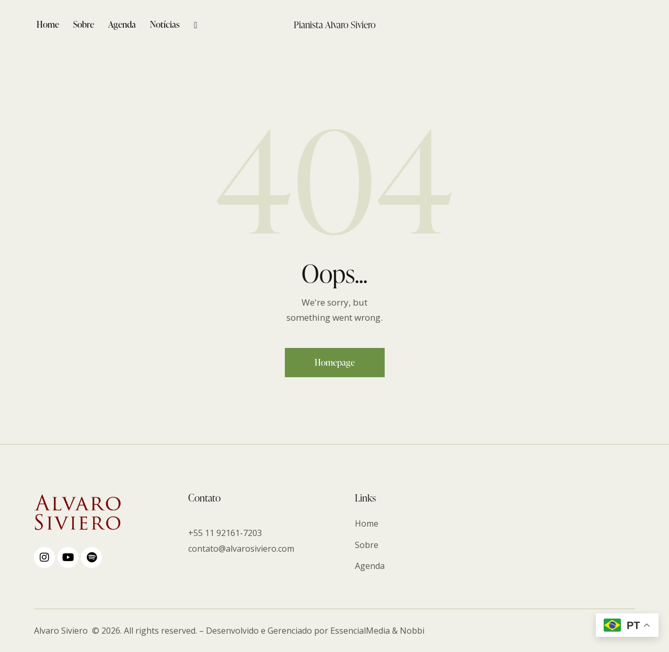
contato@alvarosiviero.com (241, 548)
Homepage (335, 362)
